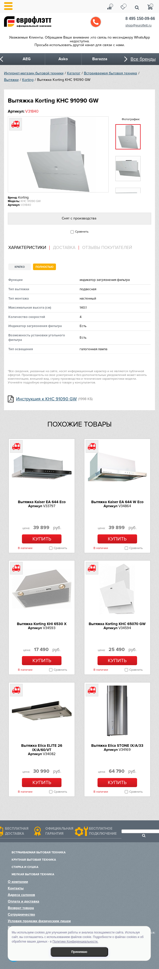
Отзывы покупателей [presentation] (107, 248)
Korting (28, 80)
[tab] (29, 248)
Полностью (44, 267)
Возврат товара (21, 908)
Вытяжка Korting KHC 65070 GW (117, 624)
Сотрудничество (21, 914)
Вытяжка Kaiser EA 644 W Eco (117, 502)
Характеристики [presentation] (27, 248)
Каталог (73, 73)
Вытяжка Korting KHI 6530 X (42, 624)
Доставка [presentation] (64, 248)
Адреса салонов (21, 895)
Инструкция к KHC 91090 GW (46, 399)
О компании (18, 882)
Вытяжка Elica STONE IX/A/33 (117, 745)
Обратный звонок (95, 21)
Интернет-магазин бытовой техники (33, 73)
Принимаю (79, 952)
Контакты (16, 888)
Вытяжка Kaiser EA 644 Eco (42, 502)
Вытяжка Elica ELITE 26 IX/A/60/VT (41, 747)
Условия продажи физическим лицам (39, 921)
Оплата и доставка (23, 901)
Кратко (20, 267)
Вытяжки (11, 80)
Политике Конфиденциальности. (75, 941)
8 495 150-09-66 (140, 18)
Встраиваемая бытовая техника (110, 73)
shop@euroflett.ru (138, 25)
